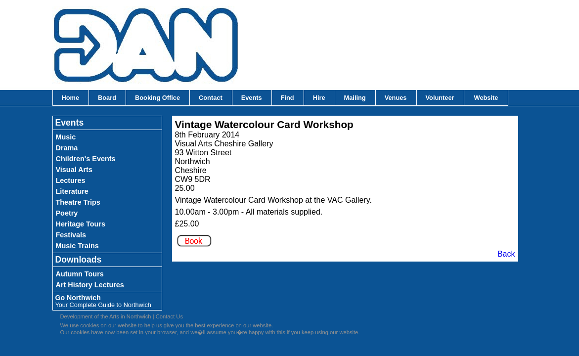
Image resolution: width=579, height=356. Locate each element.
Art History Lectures (90, 285)
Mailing (355, 97)
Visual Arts (74, 170)
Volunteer (440, 97)
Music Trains (77, 246)
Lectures (71, 180)
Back (506, 254)
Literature (72, 191)
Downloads (78, 260)
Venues (396, 97)
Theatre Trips (78, 202)
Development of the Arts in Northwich (105, 316)
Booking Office (157, 97)
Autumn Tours (80, 274)
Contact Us (169, 316)
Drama (67, 148)
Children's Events (86, 159)
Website (486, 97)
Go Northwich (103, 301)
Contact (211, 97)
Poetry (67, 213)
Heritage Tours (81, 224)
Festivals (71, 235)
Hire (319, 97)
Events (251, 97)
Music (66, 137)
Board (107, 97)
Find (287, 97)
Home (71, 97)
